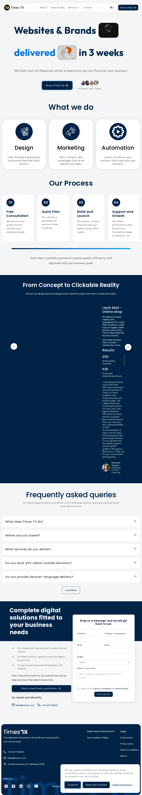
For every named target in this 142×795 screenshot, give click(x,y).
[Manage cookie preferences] (123, 784)
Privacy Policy (122, 688)
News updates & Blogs (98, 737)
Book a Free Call (128, 7)
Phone (107, 645)
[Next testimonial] (128, 347)
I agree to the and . (105, 688)
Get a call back (103, 694)
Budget (80, 657)
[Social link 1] (6, 786)
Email (79, 645)
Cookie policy (126, 737)
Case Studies (57, 7)
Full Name (81, 633)
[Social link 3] (21, 786)
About (43, 7)
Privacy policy (127, 743)
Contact (88, 7)
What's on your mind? (86, 668)
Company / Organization (115, 633)
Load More (71, 590)
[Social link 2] (13, 786)
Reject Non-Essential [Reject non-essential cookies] (96, 785)
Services (74, 7)
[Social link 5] (36, 786)
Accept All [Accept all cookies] (73, 785)
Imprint (123, 756)
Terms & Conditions (102, 688)
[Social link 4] (28, 786)
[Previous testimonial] (14, 346)
